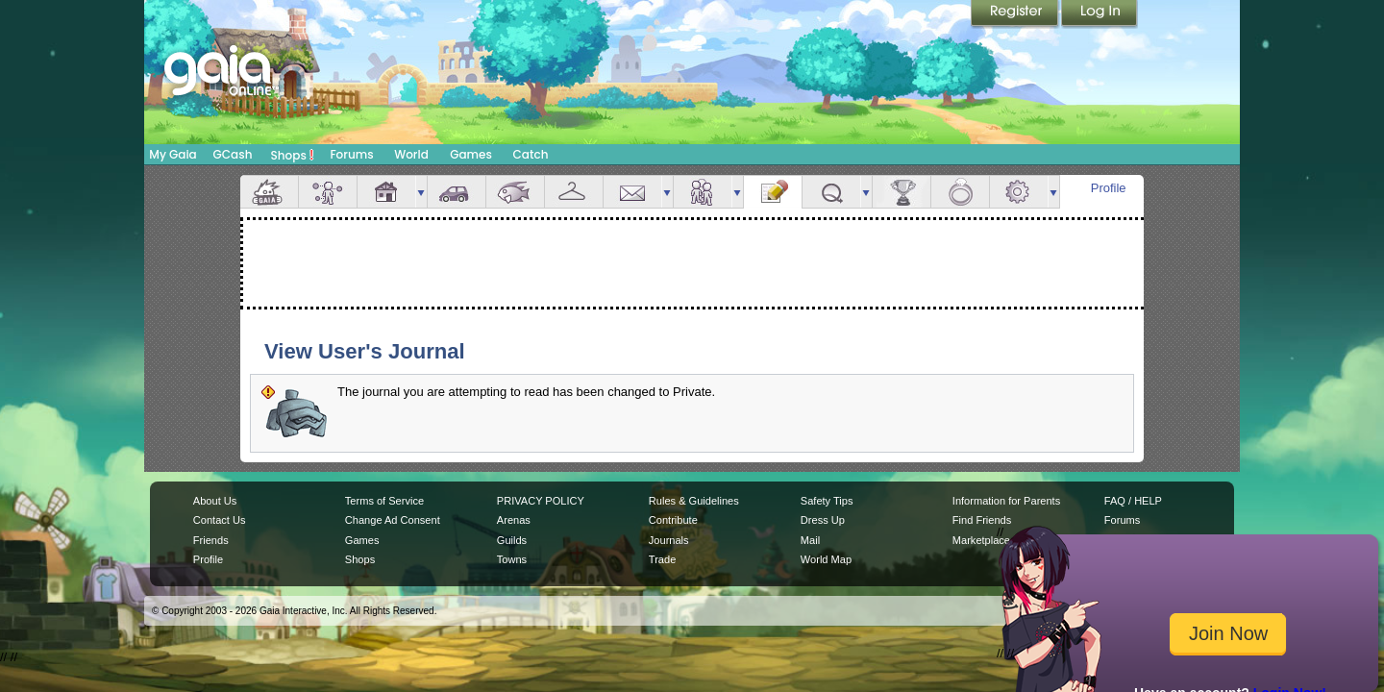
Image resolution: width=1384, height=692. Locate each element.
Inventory (574, 192)
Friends (702, 192)
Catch (531, 154)
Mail (632, 192)
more (421, 192)
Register (1016, 14)
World (411, 154)
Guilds (512, 540)
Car (456, 192)
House (386, 192)
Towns (512, 559)
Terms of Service (384, 501)
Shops (292, 154)
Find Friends (981, 520)
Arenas (514, 520)
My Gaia (172, 154)
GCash (233, 154)
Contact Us (219, 520)
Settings (1019, 192)
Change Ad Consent (392, 520)
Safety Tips (827, 501)
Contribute (673, 520)
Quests (831, 192)
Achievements (901, 192)
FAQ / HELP (1133, 501)
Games (471, 154)
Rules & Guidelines (694, 501)
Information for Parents (1006, 501)
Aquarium (515, 192)
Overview (269, 192)
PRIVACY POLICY (540, 501)
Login (1099, 14)
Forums (351, 154)
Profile (1108, 188)
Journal (773, 192)
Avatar (328, 192)
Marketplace (981, 540)
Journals (669, 540)
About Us (214, 501)
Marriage (960, 192)
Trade (662, 559)
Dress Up (823, 520)
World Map (826, 559)
